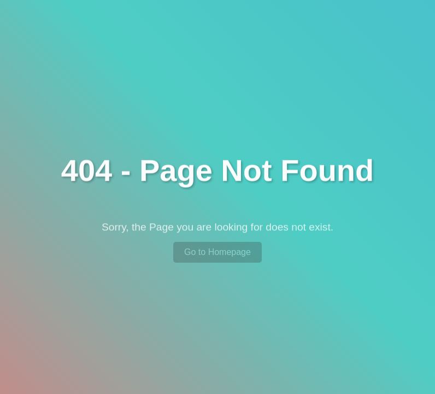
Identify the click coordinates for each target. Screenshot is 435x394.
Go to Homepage (217, 252)
